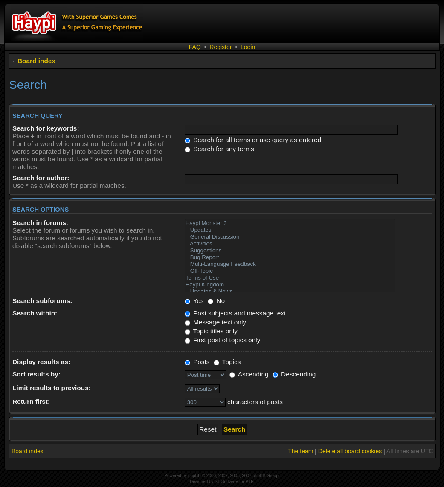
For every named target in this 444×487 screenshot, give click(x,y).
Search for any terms (219, 148)
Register (220, 47)
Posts (197, 361)
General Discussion (290, 236)
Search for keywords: (45, 128)
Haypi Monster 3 (290, 223)
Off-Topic (290, 271)
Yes (194, 300)
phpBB (194, 475)
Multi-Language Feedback (290, 264)
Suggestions (290, 250)
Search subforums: (42, 300)
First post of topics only (223, 340)
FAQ (195, 47)
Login (248, 47)
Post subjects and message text (235, 313)
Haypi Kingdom (290, 284)
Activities (290, 243)
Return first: (31, 401)
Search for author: (40, 177)
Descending (294, 374)
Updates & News (290, 291)
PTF (249, 481)
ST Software (226, 481)
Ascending (248, 374)
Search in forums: (40, 222)
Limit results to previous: (51, 387)
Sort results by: (36, 374)
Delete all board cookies (350, 451)
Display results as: (41, 361)
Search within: (34, 313)
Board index (36, 60)
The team (300, 451)
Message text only (215, 322)
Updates (290, 230)
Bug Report (290, 257)
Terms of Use (290, 277)
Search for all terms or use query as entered (253, 139)
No (216, 300)
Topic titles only (211, 331)
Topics (227, 361)
